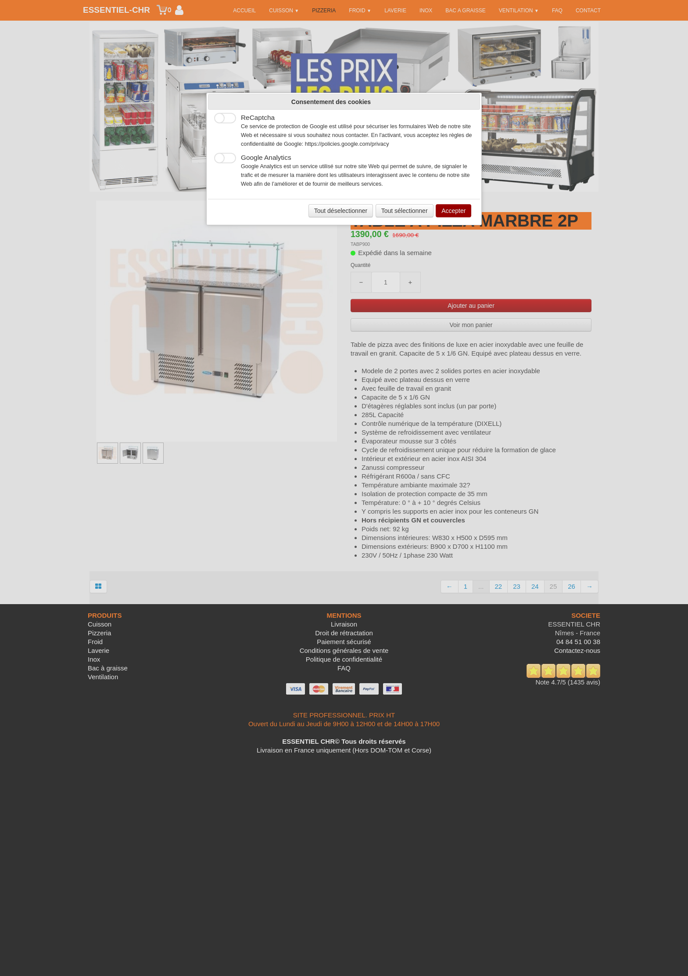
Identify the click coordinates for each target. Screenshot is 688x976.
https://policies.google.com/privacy (347, 144)
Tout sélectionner (404, 210)
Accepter (453, 210)
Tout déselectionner (340, 210)
